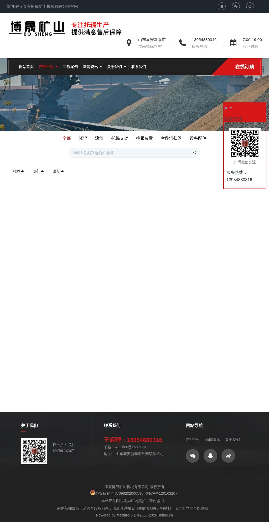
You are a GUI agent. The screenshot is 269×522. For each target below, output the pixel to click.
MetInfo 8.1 (126, 515)
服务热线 (200, 46)
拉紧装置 (144, 138)
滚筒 (99, 138)
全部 (67, 138)
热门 (38, 171)
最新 (58, 171)
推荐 (18, 171)
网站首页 (26, 67)
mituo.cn (166, 515)
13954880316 (204, 39)
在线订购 (244, 66)
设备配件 (198, 138)
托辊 (83, 138)
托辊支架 (119, 138)
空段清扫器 (171, 138)
